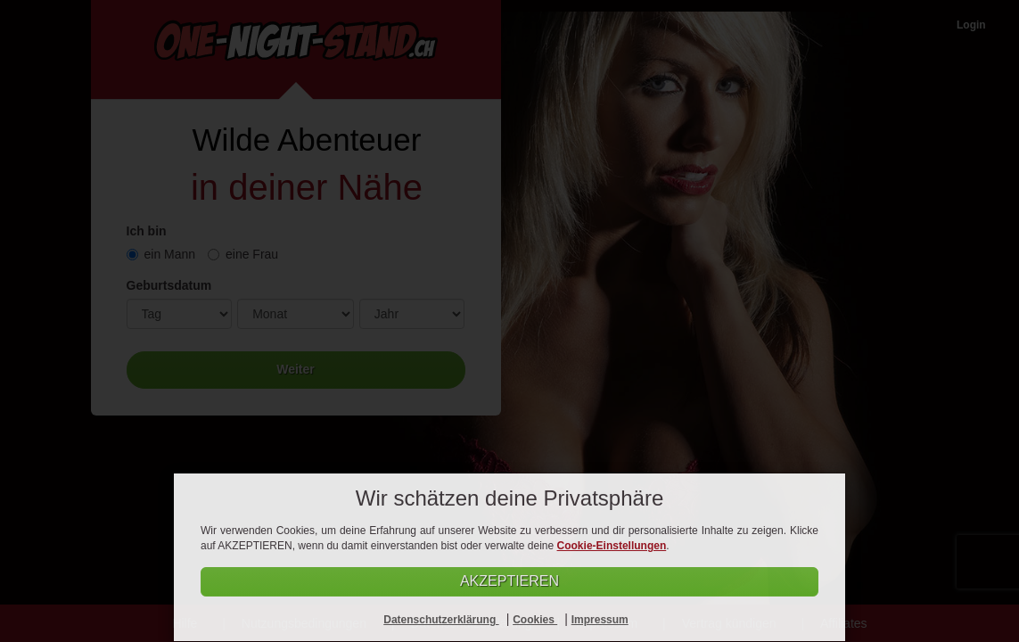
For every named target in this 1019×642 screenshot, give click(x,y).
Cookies (535, 619)
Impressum (600, 619)
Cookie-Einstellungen (612, 545)
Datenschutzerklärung (440, 619)
